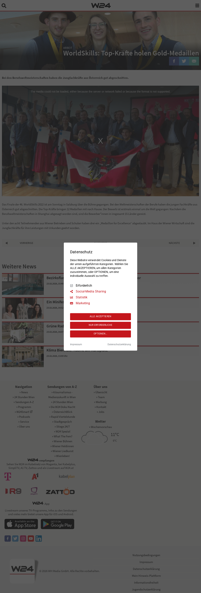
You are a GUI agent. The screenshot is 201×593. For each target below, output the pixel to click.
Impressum (76, 344)
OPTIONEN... (100, 333)
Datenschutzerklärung (119, 344)
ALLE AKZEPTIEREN (100, 316)
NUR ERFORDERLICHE (100, 325)
